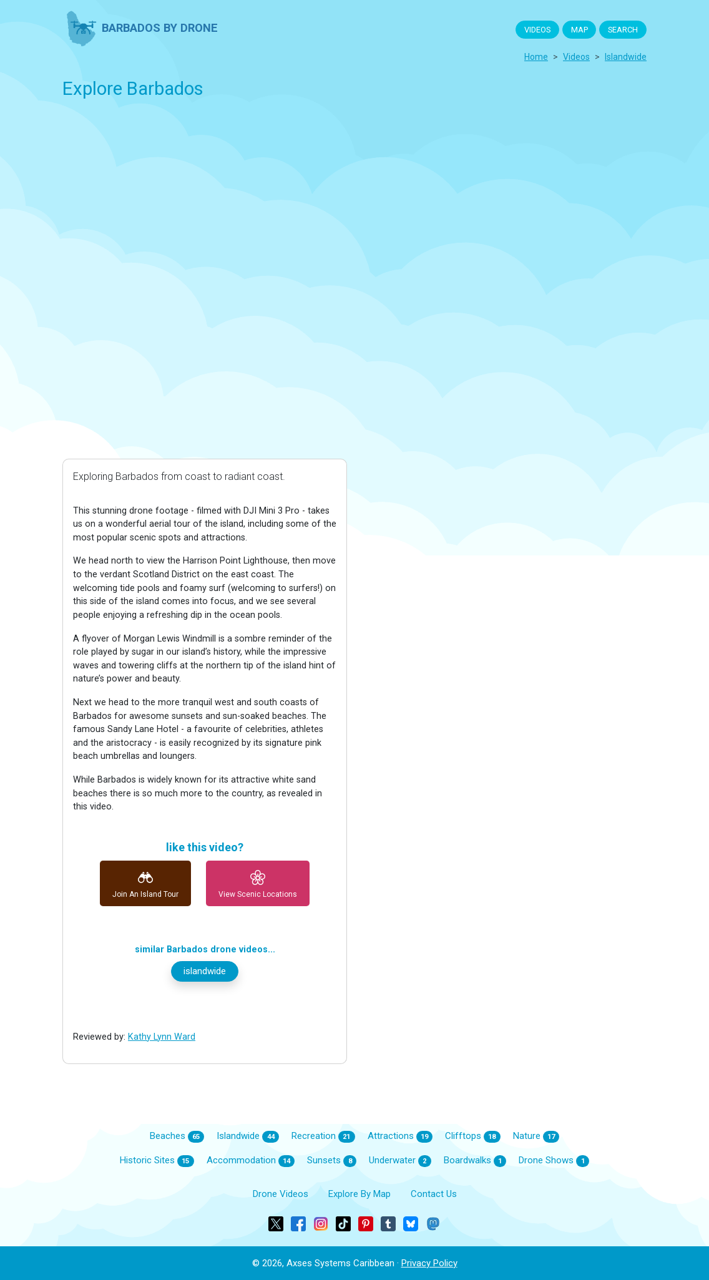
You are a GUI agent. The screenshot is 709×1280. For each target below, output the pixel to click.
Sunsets (331, 1161)
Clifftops (473, 1136)
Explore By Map (359, 1193)
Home (536, 57)
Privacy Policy (429, 1263)
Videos (576, 57)
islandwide (626, 57)
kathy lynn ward (161, 1037)
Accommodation (251, 1161)
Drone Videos (280, 1193)
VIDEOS (537, 29)
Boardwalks (475, 1161)
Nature (536, 1136)
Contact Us (434, 1193)
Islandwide (248, 1136)
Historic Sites (157, 1161)
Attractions (400, 1136)
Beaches (177, 1136)
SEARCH (623, 29)
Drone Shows (554, 1161)
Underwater (400, 1161)
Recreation (323, 1136)
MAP (579, 29)
